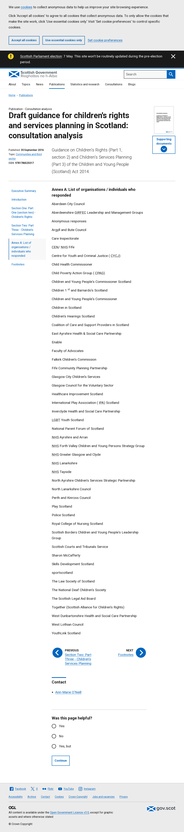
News (39, 84)
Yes (62, 726)
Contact (45, 796)
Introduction (19, 199)
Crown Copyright (78, 796)
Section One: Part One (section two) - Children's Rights (24, 213)
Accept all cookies (24, 40)
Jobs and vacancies (103, 796)
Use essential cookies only (63, 40)
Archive (31, 796)
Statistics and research (84, 84)
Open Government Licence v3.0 (69, 812)
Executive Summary (24, 191)
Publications (57, 84)
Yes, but (65, 746)
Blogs (131, 84)
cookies (26, 7)
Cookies (59, 796)
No (61, 736)
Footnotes (18, 264)
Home (12, 95)
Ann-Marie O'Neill (68, 692)
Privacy (123, 796)
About (12, 84)
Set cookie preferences (105, 40)
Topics (26, 84)
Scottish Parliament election (41, 56)
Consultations (113, 84)
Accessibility (16, 796)
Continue (61, 760)
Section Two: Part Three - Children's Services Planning (23, 230)
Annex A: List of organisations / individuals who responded (21, 249)
